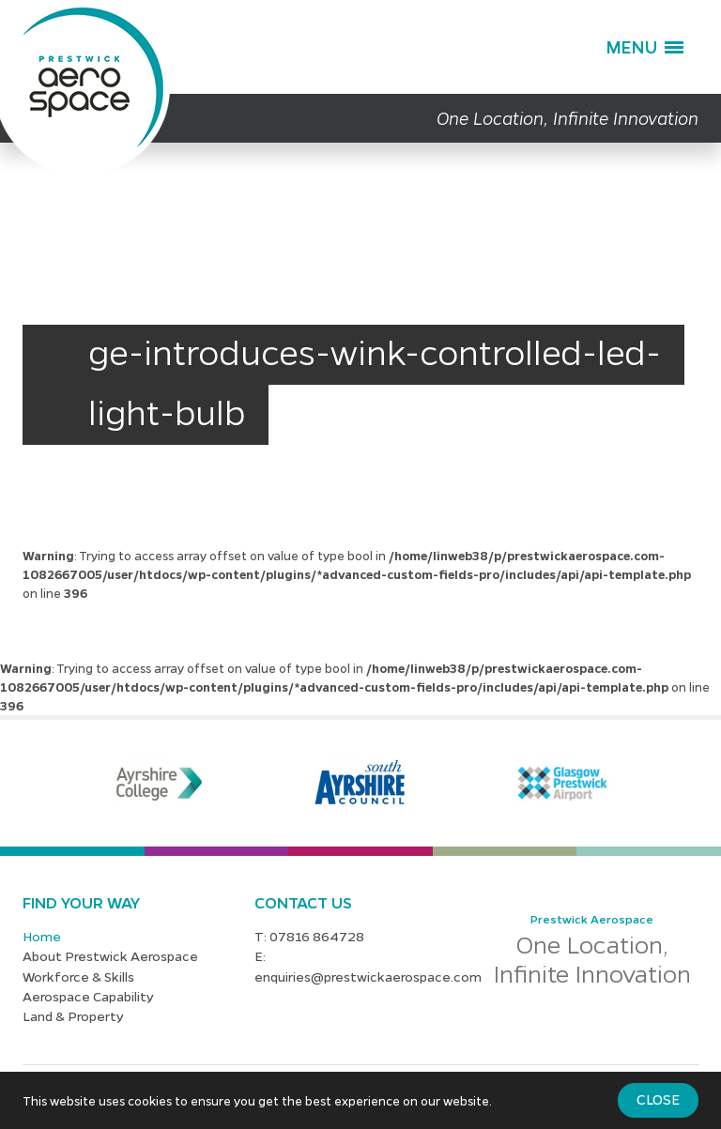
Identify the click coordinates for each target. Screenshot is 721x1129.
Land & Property (73, 1015)
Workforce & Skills (78, 976)
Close (658, 1099)
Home (42, 935)
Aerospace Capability (88, 995)
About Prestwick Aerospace (110, 955)
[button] (644, 47)
